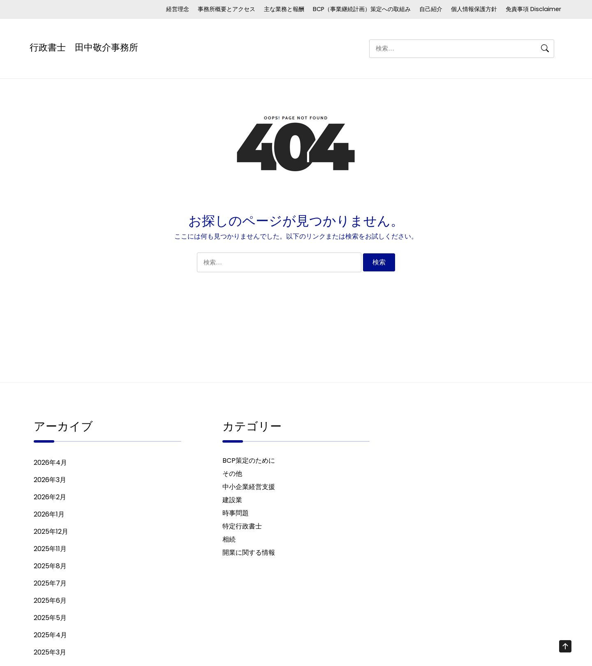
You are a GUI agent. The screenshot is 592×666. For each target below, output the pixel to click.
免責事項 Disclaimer (533, 9)
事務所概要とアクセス (226, 9)
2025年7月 (50, 585)
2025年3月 (50, 654)
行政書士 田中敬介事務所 (84, 46)
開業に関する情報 (248, 554)
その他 (232, 475)
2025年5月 (50, 619)
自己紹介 (430, 9)
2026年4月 (50, 464)
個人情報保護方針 (474, 9)
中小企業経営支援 (248, 488)
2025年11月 (50, 550)
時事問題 (235, 514)
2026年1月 (49, 516)
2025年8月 (50, 567)
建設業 (232, 501)
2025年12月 (51, 533)
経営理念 (177, 9)
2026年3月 (50, 481)
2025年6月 (50, 602)
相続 (229, 541)
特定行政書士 (242, 528)
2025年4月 (50, 636)
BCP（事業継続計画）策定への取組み (362, 9)
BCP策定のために (248, 462)
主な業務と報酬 (284, 9)
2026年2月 (50, 498)
